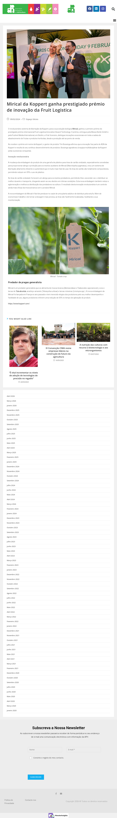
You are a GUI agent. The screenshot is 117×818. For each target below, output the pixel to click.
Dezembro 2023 (13, 518)
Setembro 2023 (13, 532)
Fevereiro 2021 (12, 668)
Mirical (75, 129)
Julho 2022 (11, 598)
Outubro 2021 (12, 640)
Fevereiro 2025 (12, 457)
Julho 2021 (11, 645)
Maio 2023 (11, 551)
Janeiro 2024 (12, 513)
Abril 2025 (11, 448)
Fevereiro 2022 (12, 621)
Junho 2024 (11, 490)
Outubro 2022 (12, 584)
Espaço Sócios (32, 119)
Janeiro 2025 (12, 462)
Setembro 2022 (13, 588)
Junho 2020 (11, 692)
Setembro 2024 (13, 480)
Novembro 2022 (13, 579)
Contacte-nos (30, 800)
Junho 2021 (11, 649)
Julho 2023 (11, 541)
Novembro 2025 (13, 415)
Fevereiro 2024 (12, 509)
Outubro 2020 (12, 678)
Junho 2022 (11, 602)
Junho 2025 (11, 438)
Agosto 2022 (12, 593)
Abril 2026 (11, 396)
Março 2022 (11, 617)
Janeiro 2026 (12, 405)
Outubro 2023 (12, 527)
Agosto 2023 (12, 537)
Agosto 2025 (12, 429)
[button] (113, 9)
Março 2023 (11, 560)
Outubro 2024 (12, 476)
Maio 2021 (11, 654)
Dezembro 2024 (13, 466)
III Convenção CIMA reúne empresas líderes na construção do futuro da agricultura (58, 352)
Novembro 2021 (13, 635)
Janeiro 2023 (12, 570)
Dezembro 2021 (13, 631)
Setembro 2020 (13, 682)
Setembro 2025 (13, 424)
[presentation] (47, 767)
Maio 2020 (11, 696)
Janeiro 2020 (12, 710)
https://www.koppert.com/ (19, 304)
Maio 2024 (11, 494)
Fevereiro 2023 (12, 565)
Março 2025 (11, 452)
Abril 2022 (11, 612)
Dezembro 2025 (13, 410)
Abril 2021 (11, 659)
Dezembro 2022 (13, 574)
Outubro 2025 (12, 419)
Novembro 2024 (13, 471)
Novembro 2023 (13, 523)
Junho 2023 (11, 546)
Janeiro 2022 (12, 626)
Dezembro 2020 (13, 673)
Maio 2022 (11, 607)
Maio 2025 (11, 443)
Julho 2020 (11, 687)
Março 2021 (11, 663)
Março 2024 (11, 504)
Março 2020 (11, 706)
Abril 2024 (11, 499)
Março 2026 (11, 401)
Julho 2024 (11, 485)
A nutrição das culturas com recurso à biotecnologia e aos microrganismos (93, 347)
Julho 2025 (11, 433)
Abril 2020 (11, 701)
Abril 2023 (11, 556)
